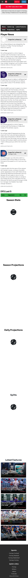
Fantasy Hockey (14, 560)
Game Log (10, 27)
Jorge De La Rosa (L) (14, 39)
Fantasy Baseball (14, 555)
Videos (14, 571)
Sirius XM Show (14, 576)
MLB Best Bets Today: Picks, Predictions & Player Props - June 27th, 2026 (12, 519)
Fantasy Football (14, 553)
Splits (18, 29)
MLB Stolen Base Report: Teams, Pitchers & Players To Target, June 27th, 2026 (12, 472)
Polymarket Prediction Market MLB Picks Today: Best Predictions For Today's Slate (12, 535)
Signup (17, 1)
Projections (10, 29)
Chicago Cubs (12, 154)
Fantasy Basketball (14, 558)
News (4, 27)
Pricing (14, 567)
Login (24, 1)
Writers (14, 569)
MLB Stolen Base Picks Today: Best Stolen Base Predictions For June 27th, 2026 (12, 504)
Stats (3, 29)
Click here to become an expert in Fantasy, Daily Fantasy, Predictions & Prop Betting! (14, 11)
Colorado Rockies (13, 75)
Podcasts (14, 573)
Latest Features (21, 27)
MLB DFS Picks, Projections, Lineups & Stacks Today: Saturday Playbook (13, 488)
